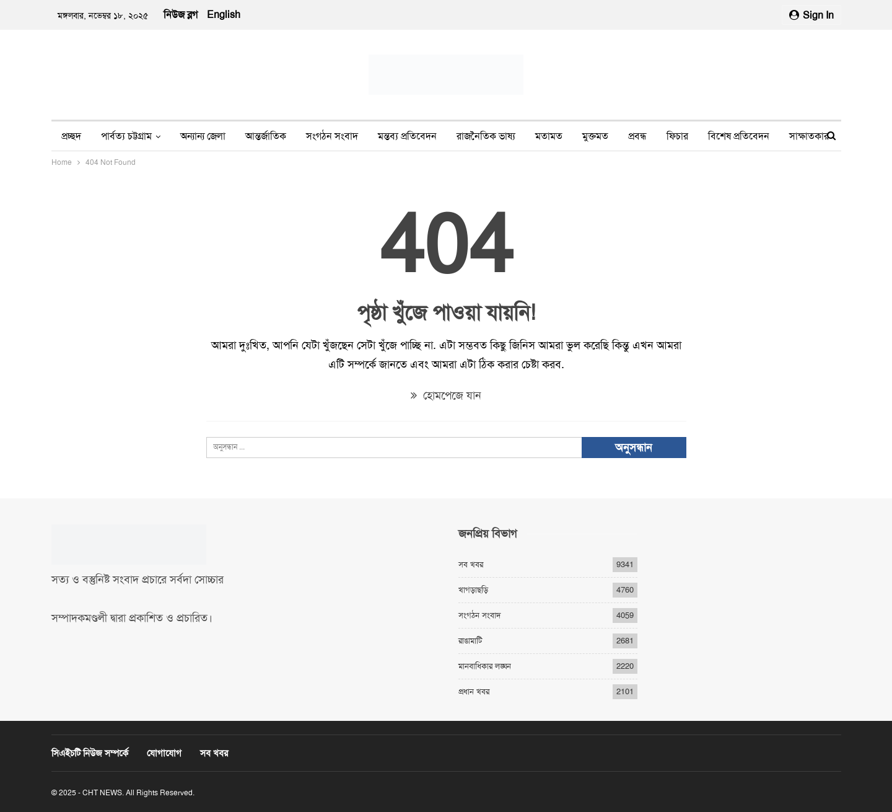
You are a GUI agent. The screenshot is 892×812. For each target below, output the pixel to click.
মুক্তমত (595, 136)
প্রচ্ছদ (71, 136)
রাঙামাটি (470, 640)
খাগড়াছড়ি (473, 590)
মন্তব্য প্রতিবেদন (407, 136)
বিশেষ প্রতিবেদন (738, 136)
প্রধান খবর (473, 691)
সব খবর (470, 564)
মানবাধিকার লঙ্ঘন (484, 666)
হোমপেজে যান (446, 395)
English (223, 14)
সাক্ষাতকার (809, 136)
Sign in (811, 15)
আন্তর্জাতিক (265, 136)
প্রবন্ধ (637, 136)
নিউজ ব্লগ (181, 14)
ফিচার (677, 136)
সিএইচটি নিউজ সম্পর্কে (89, 753)
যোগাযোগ (164, 753)
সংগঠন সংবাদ (332, 136)
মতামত (548, 136)
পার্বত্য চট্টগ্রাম (126, 136)
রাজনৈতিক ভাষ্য (486, 136)
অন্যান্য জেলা (202, 136)
